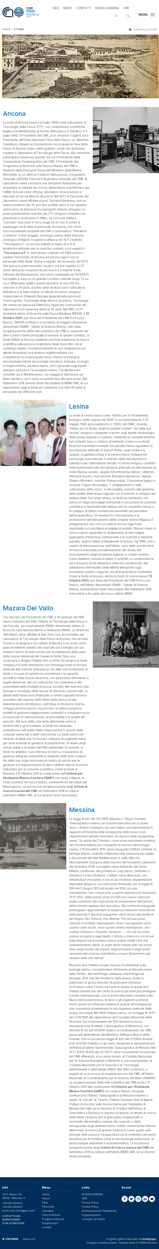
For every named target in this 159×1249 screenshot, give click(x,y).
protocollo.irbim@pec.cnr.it (18, 1210)
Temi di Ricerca (51, 1215)
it (116, 16)
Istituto (46, 1198)
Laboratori (48, 1210)
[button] (125, 1199)
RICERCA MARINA (107, 8)
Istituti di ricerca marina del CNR (125, 1147)
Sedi (56, 8)
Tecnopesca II (14, 252)
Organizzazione (91, 1215)
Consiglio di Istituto (93, 1219)
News (67, 8)
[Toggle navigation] (146, 15)
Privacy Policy (90, 1202)
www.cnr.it (29, 1239)
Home (6, 29)
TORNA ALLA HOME (145, 29)
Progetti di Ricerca (53, 1219)
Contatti (83, 8)
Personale (48, 1206)
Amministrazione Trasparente (99, 1210)
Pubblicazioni (50, 1223)
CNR (126, 8)
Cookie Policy (90, 1206)
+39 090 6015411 (12, 1203)
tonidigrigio (149, 1239)
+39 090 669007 (12, 1206)
